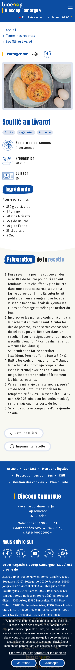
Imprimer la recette (27, 446)
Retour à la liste (24, 433)
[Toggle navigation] (70, 9)
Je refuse (23, 663)
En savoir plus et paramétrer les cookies (37, 653)
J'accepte (52, 663)
